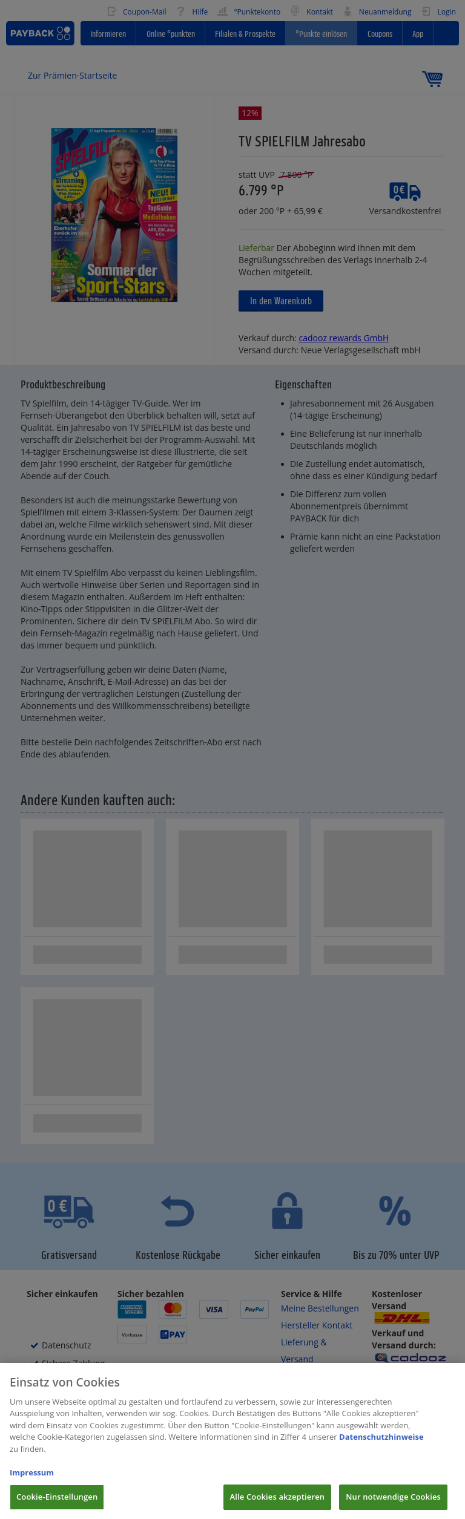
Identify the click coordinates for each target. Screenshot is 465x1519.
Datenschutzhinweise (381, 1447)
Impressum (32, 1482)
